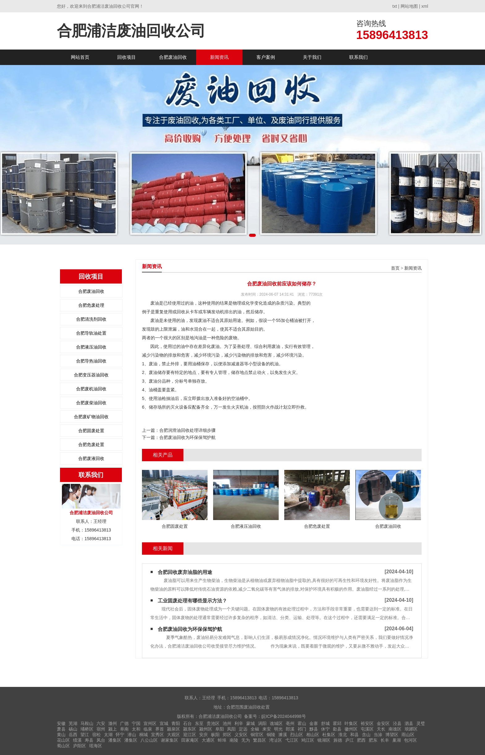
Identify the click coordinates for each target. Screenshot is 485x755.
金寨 (313, 723)
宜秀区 (157, 734)
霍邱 (337, 723)
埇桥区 (86, 729)
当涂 (378, 734)
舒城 (325, 723)
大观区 (173, 734)
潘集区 (114, 740)
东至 (199, 723)
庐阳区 (79, 745)
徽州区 (351, 729)
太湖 (108, 734)
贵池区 (213, 723)
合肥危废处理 (91, 305)
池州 (227, 723)
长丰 (384, 740)
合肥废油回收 (173, 57)
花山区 (63, 740)
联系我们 (358, 57)
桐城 (143, 734)
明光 (278, 729)
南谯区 (394, 729)
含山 (366, 734)
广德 (124, 723)
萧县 (61, 729)
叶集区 (351, 723)
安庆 (203, 734)
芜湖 (73, 723)
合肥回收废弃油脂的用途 (185, 572)
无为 (245, 740)
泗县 (409, 723)
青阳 (175, 723)
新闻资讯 (219, 57)
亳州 (290, 723)
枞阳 (215, 734)
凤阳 (231, 729)
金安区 (383, 723)
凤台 (101, 740)
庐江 (349, 740)
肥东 (373, 740)
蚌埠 (222, 740)
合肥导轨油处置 (91, 333)
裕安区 (367, 723)
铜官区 (257, 734)
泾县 (397, 723)
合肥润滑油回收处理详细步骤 (187, 430)
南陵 (234, 740)
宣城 (164, 723)
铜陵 (271, 734)
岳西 (73, 734)
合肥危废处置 (91, 444)
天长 (381, 729)
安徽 (61, 723)
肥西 (361, 740)
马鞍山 (86, 723)
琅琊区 (411, 729)
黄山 (61, 734)
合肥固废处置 (91, 430)
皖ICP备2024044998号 (283, 716)
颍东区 (189, 729)
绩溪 (77, 740)
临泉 (148, 729)
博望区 (391, 734)
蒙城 (250, 723)
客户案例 (265, 57)
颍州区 (205, 729)
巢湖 (396, 740)
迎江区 (189, 734)
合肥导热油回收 (91, 360)
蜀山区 (63, 745)
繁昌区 (259, 740)
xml (424, 6)
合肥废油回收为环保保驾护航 (187, 437)
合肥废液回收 (91, 458)
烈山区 (296, 734)
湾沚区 (275, 740)
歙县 (337, 729)
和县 (354, 734)
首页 (395, 268)
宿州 (101, 729)
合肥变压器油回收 (91, 374)
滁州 (112, 723)
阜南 (124, 729)
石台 (187, 723)
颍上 (112, 729)
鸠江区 (307, 740)
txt (395, 6)
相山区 (312, 734)
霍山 (302, 723)
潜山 (131, 734)
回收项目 (126, 57)
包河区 (410, 740)
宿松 (96, 734)
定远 (243, 729)
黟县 (313, 729)
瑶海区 (95, 745)
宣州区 (150, 723)
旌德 (337, 740)
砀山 (73, 729)
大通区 (208, 740)
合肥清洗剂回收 (91, 319)
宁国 (136, 723)
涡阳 (262, 723)
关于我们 (312, 57)
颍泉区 (173, 729)
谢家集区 (169, 740)
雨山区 (407, 734)
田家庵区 (190, 740)
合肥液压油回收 (91, 347)
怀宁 (120, 734)
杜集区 (328, 734)
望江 (84, 734)
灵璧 (420, 723)
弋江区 (291, 740)
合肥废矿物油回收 (91, 416)
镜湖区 (323, 740)
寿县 (89, 740)
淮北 (342, 734)
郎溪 (290, 729)
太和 (136, 729)
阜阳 (219, 729)
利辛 (238, 723)
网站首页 (80, 57)
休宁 (325, 729)
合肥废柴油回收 (91, 402)
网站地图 (409, 6)
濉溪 (282, 734)
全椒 (255, 729)
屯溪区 (367, 729)
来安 (266, 729)
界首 (159, 729)
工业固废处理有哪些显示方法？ (192, 600)
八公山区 (149, 740)
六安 (101, 723)
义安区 (240, 734)
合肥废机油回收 (91, 388)
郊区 (227, 734)
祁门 (302, 729)
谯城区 (276, 723)
